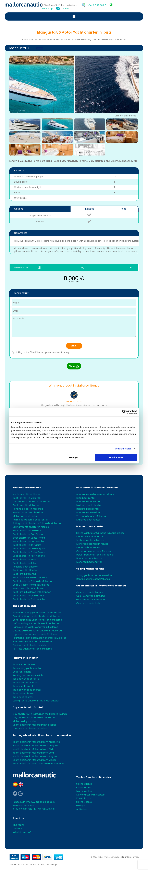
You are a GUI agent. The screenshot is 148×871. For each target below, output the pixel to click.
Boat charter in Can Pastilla (28, 541)
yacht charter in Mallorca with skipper (34, 724)
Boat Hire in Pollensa (24, 574)
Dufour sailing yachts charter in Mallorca (36, 623)
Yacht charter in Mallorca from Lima (33, 752)
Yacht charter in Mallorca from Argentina (36, 742)
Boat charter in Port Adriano (29, 556)
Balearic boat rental (87, 509)
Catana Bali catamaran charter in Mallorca (37, 630)
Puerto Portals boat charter (29, 588)
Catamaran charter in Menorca (94, 551)
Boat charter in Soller (25, 563)
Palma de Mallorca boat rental (30, 519)
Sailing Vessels (84, 802)
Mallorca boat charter (89, 505)
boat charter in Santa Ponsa (29, 537)
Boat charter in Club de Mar (28, 595)
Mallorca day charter (25, 721)
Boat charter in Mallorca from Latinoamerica (38, 763)
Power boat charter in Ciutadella (94, 554)
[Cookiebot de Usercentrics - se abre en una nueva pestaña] (124, 412)
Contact (65, 8)
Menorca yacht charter (89, 536)
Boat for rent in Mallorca (26, 498)
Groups (80, 805)
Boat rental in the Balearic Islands (97, 487)
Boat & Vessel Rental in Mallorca (31, 584)
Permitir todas (116, 457)
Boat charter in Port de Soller (29, 599)
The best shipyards (24, 606)
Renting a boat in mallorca (28, 509)
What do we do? (22, 832)
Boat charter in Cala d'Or (27, 530)
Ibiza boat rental (85, 498)
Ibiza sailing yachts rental (27, 668)
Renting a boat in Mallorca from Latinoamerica (42, 735)
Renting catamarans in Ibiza (28, 675)
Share (74, 366)
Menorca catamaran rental (92, 544)
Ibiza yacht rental (23, 686)
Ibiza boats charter (24, 693)
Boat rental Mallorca (88, 501)
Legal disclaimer (19, 864)
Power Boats (83, 798)
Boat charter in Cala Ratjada (29, 548)
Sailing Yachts (84, 784)
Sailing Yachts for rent (90, 568)
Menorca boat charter (90, 526)
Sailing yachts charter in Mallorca (95, 575)
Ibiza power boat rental (26, 679)
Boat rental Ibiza (22, 671)
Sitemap (52, 864)
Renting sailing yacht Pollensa (93, 579)
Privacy (65, 352)
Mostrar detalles (122, 448)
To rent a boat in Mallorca (91, 516)
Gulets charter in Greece (90, 599)
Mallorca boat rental (88, 519)
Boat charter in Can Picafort (29, 534)
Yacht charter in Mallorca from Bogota (35, 756)
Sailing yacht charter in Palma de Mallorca (37, 523)
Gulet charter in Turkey (89, 592)
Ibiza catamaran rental (26, 682)
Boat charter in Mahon (89, 558)
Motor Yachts (84, 791)
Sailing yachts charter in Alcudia (31, 527)
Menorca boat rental (88, 547)
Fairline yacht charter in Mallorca (31, 645)
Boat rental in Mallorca (27, 487)
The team (18, 825)
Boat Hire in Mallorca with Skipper (32, 592)
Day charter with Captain (28, 707)
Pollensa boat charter (25, 566)
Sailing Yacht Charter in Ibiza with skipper (36, 700)
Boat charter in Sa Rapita (27, 545)
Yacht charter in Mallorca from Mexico (35, 760)
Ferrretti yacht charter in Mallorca (32, 648)
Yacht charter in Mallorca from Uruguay (35, 745)
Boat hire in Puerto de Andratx (30, 577)
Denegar (73, 457)
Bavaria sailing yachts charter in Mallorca (36, 616)
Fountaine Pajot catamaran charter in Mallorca (39, 638)
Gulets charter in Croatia (90, 596)
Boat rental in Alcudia (25, 570)
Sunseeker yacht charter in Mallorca (33, 641)
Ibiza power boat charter (27, 689)
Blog (42, 864)
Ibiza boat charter (23, 697)
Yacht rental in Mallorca (26, 494)
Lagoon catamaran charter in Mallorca (35, 634)
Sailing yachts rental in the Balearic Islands (100, 533)
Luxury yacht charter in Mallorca (31, 728)
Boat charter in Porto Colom (29, 552)
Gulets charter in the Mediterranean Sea (101, 585)
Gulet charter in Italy (88, 603)
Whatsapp (47, 8)
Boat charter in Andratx (26, 559)
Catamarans (83, 787)
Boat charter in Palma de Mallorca (32, 581)
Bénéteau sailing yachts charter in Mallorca (37, 619)
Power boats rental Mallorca (29, 512)
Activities (81, 809)
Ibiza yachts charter (25, 658)
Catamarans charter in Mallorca (31, 501)
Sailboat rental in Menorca (91, 540)
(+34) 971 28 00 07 (96, 5)
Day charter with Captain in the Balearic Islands (40, 714)
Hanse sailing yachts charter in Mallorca (35, 627)
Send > (74, 345)
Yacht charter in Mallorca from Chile (33, 749)
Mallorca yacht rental (25, 516)
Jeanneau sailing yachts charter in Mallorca (37, 612)
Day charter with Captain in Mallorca (34, 717)
